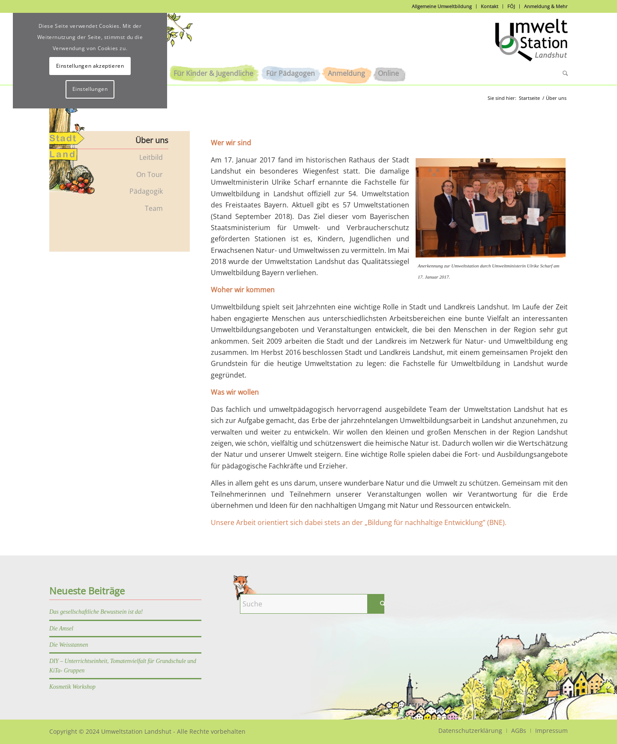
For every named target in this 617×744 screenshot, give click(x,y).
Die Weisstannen (68, 645)
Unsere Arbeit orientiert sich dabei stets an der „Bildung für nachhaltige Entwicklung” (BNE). (358, 522)
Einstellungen (90, 89)
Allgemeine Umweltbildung (442, 6)
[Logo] (531, 44)
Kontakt (489, 6)
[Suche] (562, 73)
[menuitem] (213, 73)
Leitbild (151, 157)
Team (154, 208)
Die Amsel (61, 628)
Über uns (151, 140)
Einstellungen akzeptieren (90, 65)
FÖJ (511, 6)
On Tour (149, 174)
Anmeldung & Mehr (546, 6)
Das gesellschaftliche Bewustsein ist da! (96, 612)
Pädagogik (146, 191)
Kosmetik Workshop (72, 687)
